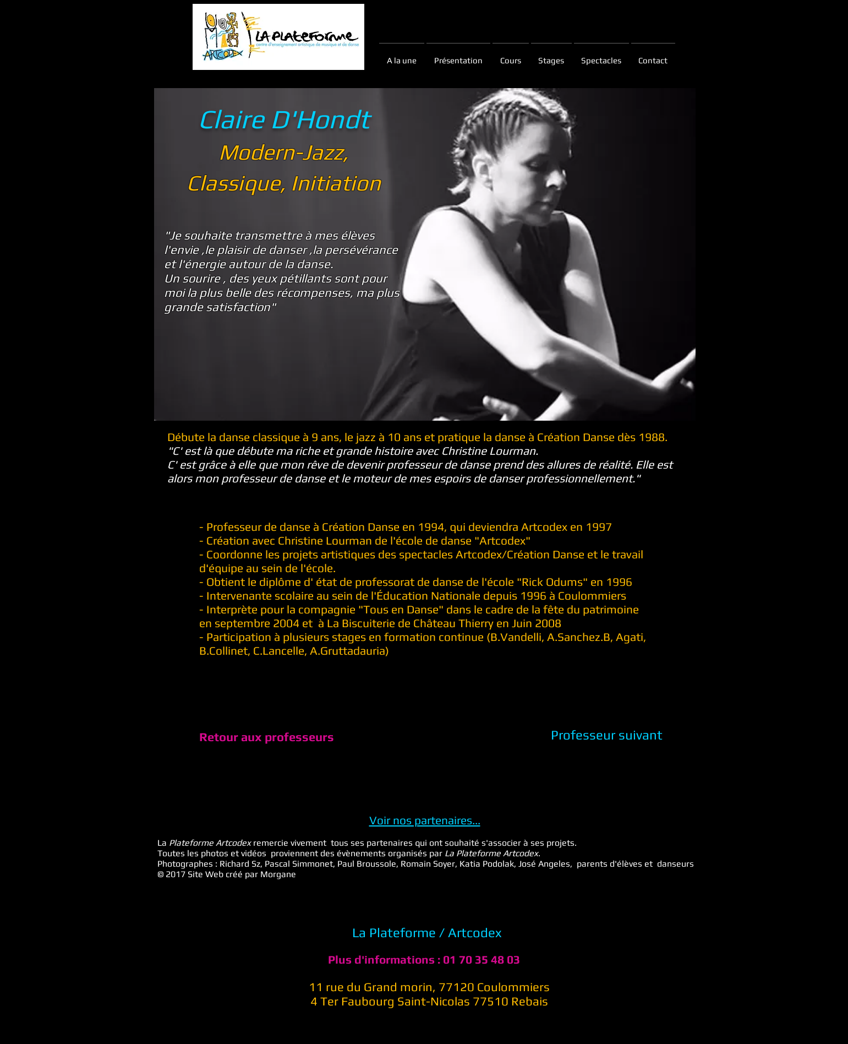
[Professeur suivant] (606, 735)
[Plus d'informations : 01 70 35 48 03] (424, 960)
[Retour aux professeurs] (266, 736)
